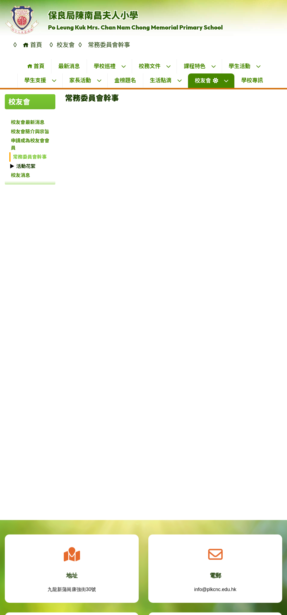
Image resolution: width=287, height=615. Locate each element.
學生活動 (245, 66)
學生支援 (40, 80)
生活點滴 (166, 80)
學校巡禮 (110, 66)
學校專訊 (252, 80)
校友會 (212, 80)
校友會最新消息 (28, 122)
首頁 (35, 66)
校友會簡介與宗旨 (30, 132)
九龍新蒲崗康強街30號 (72, 592)
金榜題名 (125, 80)
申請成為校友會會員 (30, 144)
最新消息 (69, 66)
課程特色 (200, 66)
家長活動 (85, 80)
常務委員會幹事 (30, 157)
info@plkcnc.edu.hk (215, 592)
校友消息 (20, 175)
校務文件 (155, 66)
